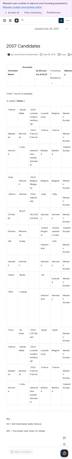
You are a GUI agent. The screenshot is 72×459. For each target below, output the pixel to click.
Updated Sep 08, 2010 (47, 28)
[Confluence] (16, 20)
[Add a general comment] (21, 451)
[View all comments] (64, 438)
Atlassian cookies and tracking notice (22, 7)
